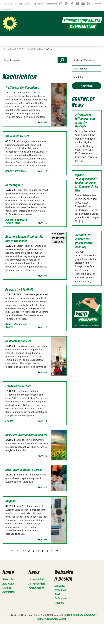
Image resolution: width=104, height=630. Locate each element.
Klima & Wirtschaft (17, 136)
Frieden (9, 420)
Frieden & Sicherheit (18, 386)
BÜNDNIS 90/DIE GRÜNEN (79, 20)
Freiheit (23, 324)
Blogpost (10, 501)
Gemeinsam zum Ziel (18, 341)
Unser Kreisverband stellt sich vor (26, 435)
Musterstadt (9, 48)
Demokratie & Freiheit (19, 289)
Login (5, 9)
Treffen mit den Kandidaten (22, 88)
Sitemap (18, 3)
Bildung (9, 219)
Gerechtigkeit (13, 185)
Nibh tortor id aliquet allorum (23, 470)
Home (9, 571)
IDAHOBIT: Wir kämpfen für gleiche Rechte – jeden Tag (85, 241)
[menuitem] (8, 3)
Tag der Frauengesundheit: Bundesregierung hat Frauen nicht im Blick (86, 182)
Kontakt (8, 3)
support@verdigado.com (50, 625)
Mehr (40, 122)
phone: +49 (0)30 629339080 (80, 621)
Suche (27, 3)
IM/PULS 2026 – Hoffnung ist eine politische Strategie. (85, 120)
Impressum (38, 3)
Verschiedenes (35, 48)
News (22, 48)
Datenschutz (51, 3)
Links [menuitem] (95, 3)
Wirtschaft (20, 171)
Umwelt (9, 171)
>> (57, 550)
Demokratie (21, 219)
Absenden (87, 85)
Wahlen (9, 327)
